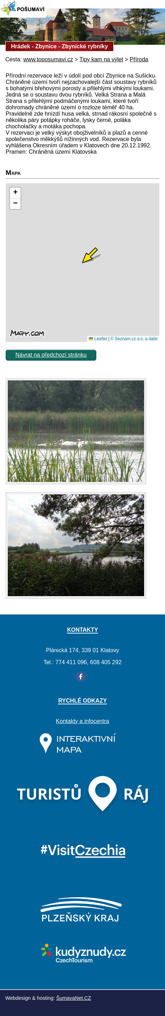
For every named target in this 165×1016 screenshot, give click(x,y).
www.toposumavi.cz (48, 59)
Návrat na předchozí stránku (51, 355)
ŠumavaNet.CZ (73, 998)
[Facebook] (80, 676)
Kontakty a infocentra (82, 721)
